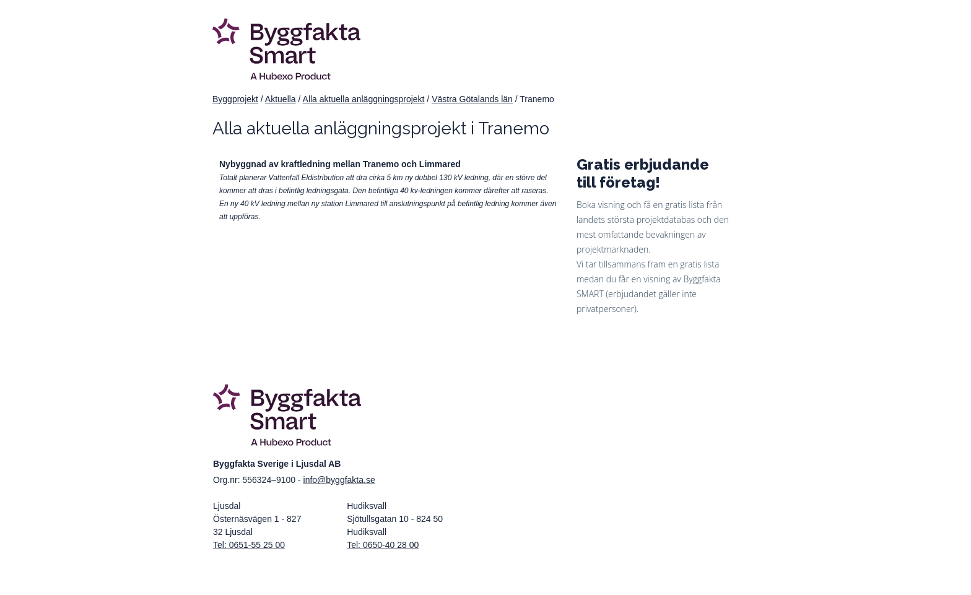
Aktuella (280, 99)
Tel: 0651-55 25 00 (249, 545)
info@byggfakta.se (339, 480)
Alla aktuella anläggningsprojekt (364, 99)
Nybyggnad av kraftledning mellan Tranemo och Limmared (340, 164)
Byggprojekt (235, 99)
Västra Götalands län (472, 99)
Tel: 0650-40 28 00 (383, 545)
